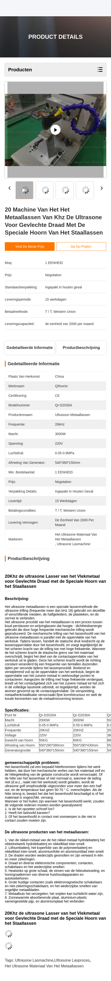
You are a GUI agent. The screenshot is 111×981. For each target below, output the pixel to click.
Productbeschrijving (81, 348)
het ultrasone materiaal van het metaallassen (44, 966)
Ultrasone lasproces (72, 960)
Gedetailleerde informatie (29, 348)
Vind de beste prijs (29, 246)
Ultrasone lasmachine (34, 960)
